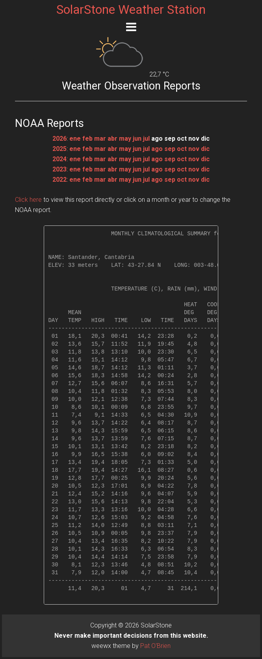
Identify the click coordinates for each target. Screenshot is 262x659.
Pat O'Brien (155, 646)
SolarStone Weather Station (131, 9)
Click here (28, 199)
